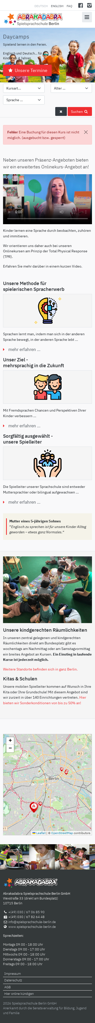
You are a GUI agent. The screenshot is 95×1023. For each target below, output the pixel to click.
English (57, 6)
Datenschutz (13, 980)
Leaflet (39, 833)
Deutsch (41, 6)
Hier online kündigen (19, 994)
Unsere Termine (27, 70)
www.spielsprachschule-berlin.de (32, 927)
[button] (66, 773)
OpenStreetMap (62, 833)
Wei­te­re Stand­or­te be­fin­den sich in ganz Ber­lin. (40, 669)
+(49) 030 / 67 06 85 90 (26, 912)
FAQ (69, 6)
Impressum (12, 974)
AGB (7, 987)
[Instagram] (89, 5)
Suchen (80, 111)
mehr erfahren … (24, 349)
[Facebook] (80, 5)
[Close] (86, 132)
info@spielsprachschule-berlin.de (32, 922)
